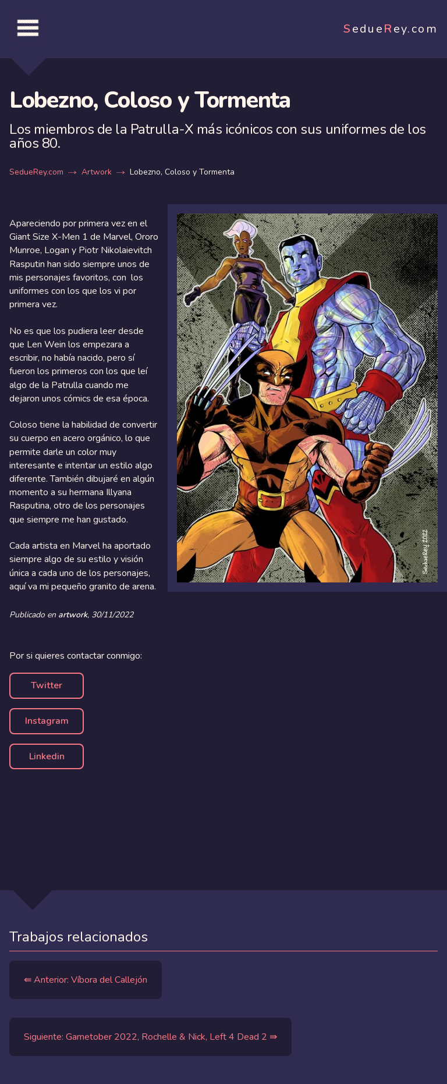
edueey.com (390, 29)
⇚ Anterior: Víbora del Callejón (85, 979)
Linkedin (47, 756)
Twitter (46, 685)
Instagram (47, 721)
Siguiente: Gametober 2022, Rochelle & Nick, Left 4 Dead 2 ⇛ (150, 1036)
